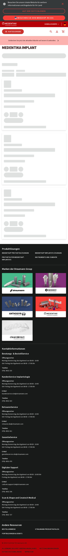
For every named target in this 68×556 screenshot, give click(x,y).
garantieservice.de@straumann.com (15, 454)
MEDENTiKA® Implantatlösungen (48, 253)
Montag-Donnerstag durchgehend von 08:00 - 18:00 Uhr (21, 474)
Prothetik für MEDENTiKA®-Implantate (13, 258)
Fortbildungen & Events (12, 534)
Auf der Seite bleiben (34, 11)
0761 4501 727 (7, 515)
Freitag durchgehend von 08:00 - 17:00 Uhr (17, 477)
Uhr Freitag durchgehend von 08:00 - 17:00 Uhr (18, 363)
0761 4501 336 (7, 491)
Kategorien (13, 31)
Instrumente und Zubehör (46, 257)
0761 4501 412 (7, 431)
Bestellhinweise (9, 529)
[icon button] (62, 3)
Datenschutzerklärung (12, 552)
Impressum (29, 552)
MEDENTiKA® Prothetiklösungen (15, 253)
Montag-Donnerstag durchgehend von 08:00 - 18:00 (20, 360)
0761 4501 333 (7, 371)
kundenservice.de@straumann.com (15, 394)
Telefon (5, 368)
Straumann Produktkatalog (47, 529)
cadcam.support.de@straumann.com (15, 484)
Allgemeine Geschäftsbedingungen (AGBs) (19, 548)
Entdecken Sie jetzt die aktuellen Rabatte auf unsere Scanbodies (32, 40)
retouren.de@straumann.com (12, 424)
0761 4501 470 (7, 461)
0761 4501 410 (7, 401)
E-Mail (4, 391)
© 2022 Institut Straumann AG (14, 543)
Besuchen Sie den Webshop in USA (34, 18)
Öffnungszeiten (8, 358)
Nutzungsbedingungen (49, 548)
